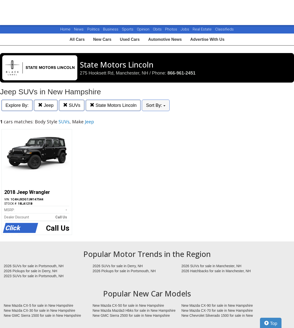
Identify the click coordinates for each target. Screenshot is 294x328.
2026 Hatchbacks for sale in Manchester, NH (216, 271)
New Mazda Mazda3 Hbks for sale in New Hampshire (134, 310)
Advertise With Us (207, 39)
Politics (93, 29)
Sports (128, 29)
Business (111, 29)
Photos (171, 29)
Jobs (185, 29)
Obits (158, 29)
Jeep (46, 105)
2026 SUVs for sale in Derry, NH (118, 266)
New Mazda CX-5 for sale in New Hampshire (38, 305)
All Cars (77, 39)
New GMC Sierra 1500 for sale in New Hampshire (42, 315)
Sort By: (155, 105)
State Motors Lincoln (113, 105)
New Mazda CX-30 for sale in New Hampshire (39, 310)
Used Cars (130, 39)
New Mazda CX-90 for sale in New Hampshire (217, 305)
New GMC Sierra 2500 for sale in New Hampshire (131, 315)
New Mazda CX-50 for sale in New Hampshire (128, 305)
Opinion (143, 29)
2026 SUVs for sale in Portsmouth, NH (34, 266)
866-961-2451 (181, 73)
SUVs (71, 105)
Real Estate (203, 29)
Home (65, 29)
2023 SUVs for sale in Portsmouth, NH (34, 276)
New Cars (102, 39)
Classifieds (224, 29)
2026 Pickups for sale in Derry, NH (30, 271)
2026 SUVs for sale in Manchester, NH (211, 266)
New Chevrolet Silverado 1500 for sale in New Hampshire (217, 315)
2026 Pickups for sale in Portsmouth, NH (124, 271)
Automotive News (165, 39)
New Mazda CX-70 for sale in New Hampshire (217, 310)
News (79, 29)
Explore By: (17, 105)
